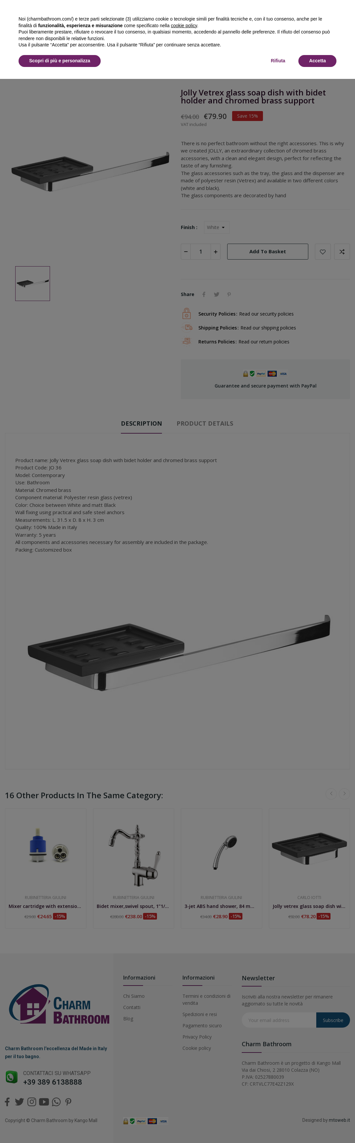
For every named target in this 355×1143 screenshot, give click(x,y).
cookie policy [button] (184, 25)
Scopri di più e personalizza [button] (59, 60)
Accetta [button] (317, 60)
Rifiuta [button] (278, 60)
